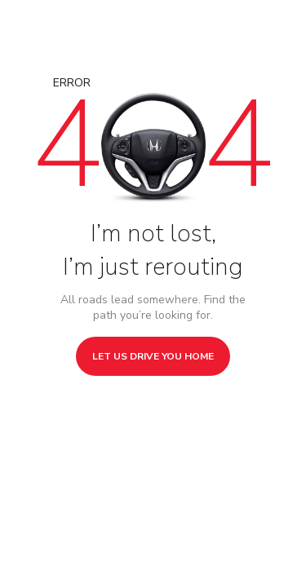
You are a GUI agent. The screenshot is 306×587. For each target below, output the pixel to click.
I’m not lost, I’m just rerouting (153, 250)
